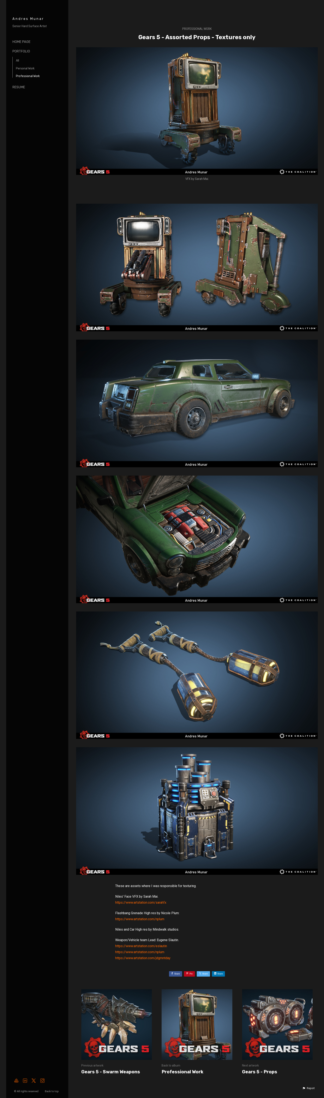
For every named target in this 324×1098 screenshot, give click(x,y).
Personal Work (25, 68)
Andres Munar (28, 19)
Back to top (52, 1091)
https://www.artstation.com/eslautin (141, 946)
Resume (18, 87)
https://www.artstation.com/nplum (139, 919)
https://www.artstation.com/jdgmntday (142, 958)
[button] (308, 1088)
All (17, 60)
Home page (21, 42)
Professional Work (28, 76)
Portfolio (21, 51)
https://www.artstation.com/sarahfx (140, 902)
